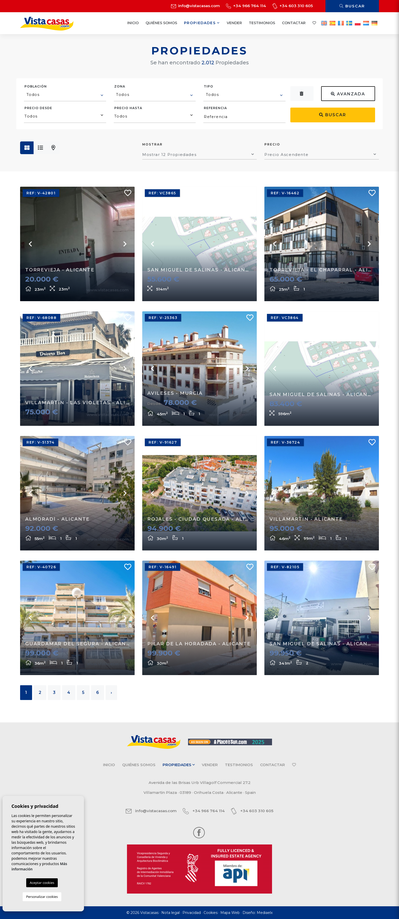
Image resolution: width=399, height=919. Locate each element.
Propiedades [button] (202, 23)
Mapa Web (230, 912)
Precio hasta (128, 108)
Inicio (133, 23)
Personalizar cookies (42, 896)
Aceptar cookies (42, 882)
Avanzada (348, 94)
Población (35, 86)
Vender (234, 23)
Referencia (215, 108)
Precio (272, 144)
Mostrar (152, 144)
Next (124, 244)
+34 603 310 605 (292, 5)
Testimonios (262, 23)
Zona (119, 86)
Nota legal (170, 912)
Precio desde (38, 108)
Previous (30, 244)
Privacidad (191, 912)
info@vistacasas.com (195, 5)
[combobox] (65, 95)
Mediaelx (265, 912)
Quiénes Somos (161, 23)
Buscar (352, 6)
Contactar (294, 23)
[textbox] (65, 95)
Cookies (211, 912)
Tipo (208, 86)
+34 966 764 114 (246, 5)
